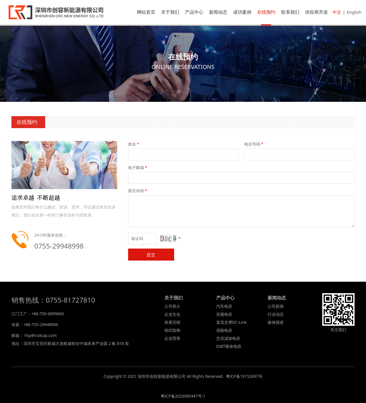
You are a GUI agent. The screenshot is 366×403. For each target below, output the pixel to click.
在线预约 (266, 12)
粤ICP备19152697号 (244, 376)
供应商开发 (316, 12)
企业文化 (172, 314)
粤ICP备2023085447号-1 (183, 396)
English (354, 12)
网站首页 (146, 12)
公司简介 (172, 306)
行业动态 (276, 314)
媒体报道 (276, 322)
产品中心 (194, 12)
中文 (337, 12)
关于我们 (170, 12)
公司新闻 (276, 306)
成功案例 (242, 12)
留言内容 (138, 190)
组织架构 (172, 330)
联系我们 (290, 12)
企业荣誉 (172, 338)
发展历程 (172, 322)
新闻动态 (218, 12)
